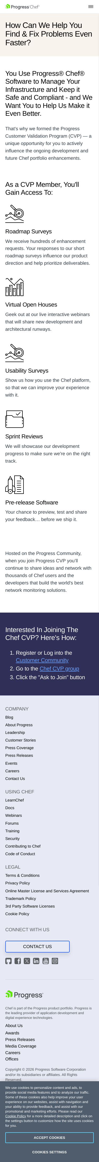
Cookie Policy (17, 914)
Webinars (13, 815)
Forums (12, 823)
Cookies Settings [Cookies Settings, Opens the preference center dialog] (49, 1152)
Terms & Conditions (22, 875)
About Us (14, 1026)
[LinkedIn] (37, 962)
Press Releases (19, 755)
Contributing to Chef (22, 846)
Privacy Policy (17, 883)
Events (11, 763)
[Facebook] (18, 962)
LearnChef (14, 800)
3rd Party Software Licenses (30, 906)
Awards (12, 1033)
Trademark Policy (20, 898)
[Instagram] (56, 962)
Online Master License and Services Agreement (47, 891)
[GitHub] (9, 962)
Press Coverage (19, 748)
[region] (49, 1121)
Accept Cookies (49, 1138)
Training (12, 831)
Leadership (15, 732)
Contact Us (15, 779)
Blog (9, 717)
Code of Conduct (20, 854)
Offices (11, 1059)
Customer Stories (20, 740)
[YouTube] (46, 962)
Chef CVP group (59, 669)
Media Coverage (20, 1046)
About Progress (18, 725)
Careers (12, 771)
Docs (9, 808)
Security (12, 839)
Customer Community (42, 660)
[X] (28, 962)
